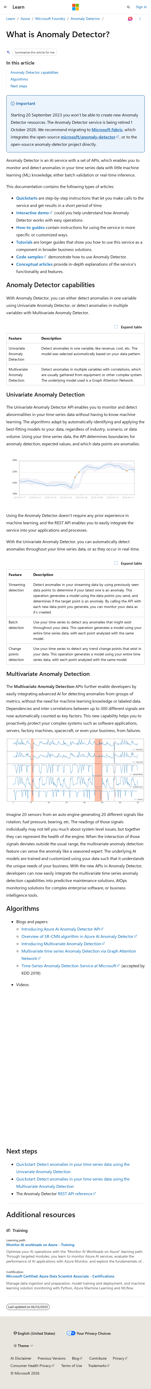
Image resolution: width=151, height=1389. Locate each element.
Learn (10, 18)
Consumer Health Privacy (30, 1365)
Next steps (18, 85)
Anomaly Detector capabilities (34, 72)
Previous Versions (52, 1358)
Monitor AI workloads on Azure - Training (40, 1244)
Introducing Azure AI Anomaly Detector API (60, 929)
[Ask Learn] (130, 19)
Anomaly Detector (85, 18)
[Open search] (128, 7)
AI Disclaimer (20, 1358)
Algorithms (19, 79)
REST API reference (75, 1193)
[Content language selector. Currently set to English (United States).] (34, 1333)
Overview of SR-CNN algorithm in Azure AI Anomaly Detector (77, 936)
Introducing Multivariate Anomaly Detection (61, 943)
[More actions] (140, 19)
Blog (75, 1358)
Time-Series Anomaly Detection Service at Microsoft (68, 965)
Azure (25, 18)
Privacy (118, 1358)
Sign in (141, 6)
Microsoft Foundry (50, 18)
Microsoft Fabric (107, 129)
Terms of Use (71, 1365)
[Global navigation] (5, 7)
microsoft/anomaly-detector (88, 137)
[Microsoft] (75, 7)
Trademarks (97, 1365)
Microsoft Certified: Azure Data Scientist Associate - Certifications (60, 1276)
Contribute (98, 1358)
